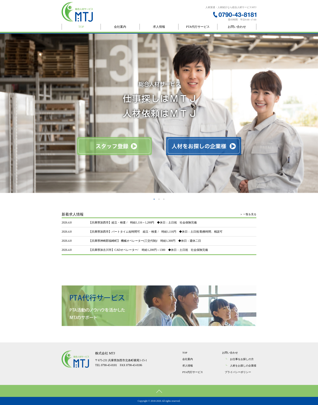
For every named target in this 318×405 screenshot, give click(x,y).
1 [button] (154, 199)
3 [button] (164, 199)
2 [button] (159, 199)
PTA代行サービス (198, 26)
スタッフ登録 (114, 146)
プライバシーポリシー (238, 372)
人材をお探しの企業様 (203, 146)
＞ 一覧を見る (248, 214)
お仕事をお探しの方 (239, 359)
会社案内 (120, 26)
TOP (81, 26)
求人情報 (159, 26)
